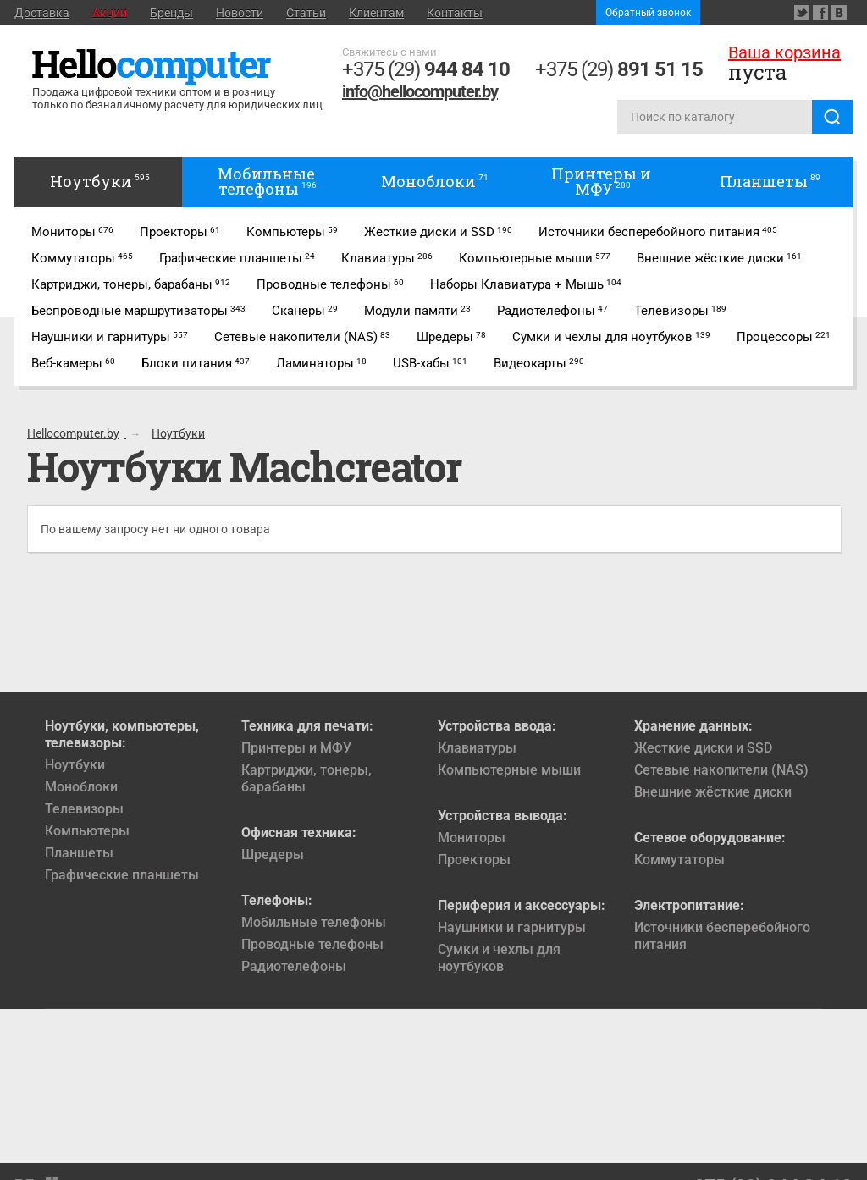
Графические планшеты (122, 875)
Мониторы (471, 838)
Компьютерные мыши (509, 770)
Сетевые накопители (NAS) (721, 770)
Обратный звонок (648, 13)
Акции (109, 12)
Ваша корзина (784, 52)
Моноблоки (81, 787)
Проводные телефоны (312, 944)
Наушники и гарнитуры (512, 927)
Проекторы (474, 860)
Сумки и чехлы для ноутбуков (499, 957)
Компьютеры (87, 831)
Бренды (171, 12)
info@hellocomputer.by (420, 91)
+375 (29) (426, 69)
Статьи (306, 12)
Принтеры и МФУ (296, 748)
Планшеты (79, 853)
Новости (239, 12)
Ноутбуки (75, 765)
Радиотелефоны (293, 966)
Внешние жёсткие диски (713, 792)
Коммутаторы (679, 860)
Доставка (41, 12)
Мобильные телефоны (313, 922)
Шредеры (272, 854)
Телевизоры (84, 809)
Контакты (455, 12)
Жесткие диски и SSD (703, 748)
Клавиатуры (477, 748)
